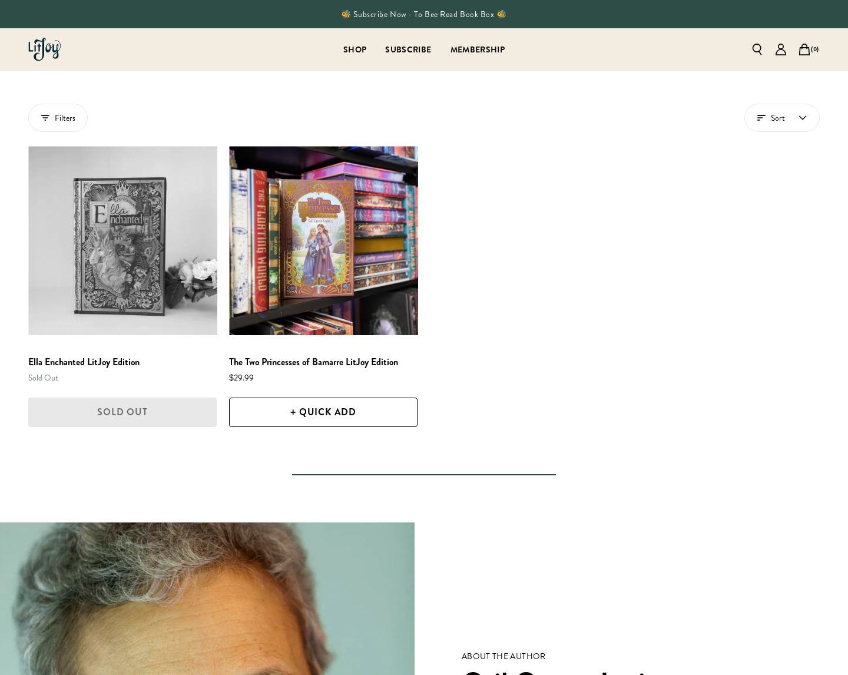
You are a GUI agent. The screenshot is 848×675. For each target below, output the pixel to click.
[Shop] (355, 49)
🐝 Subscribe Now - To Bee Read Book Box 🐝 (423, 14)
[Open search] (757, 49)
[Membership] (478, 49)
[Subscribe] (408, 49)
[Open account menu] (782, 118)
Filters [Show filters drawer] (58, 118)
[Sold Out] (122, 412)
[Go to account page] (781, 49)
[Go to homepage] (44, 49)
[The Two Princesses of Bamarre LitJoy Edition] (323, 240)
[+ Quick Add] (323, 412)
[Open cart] (804, 49)
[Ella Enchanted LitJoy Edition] (122, 240)
